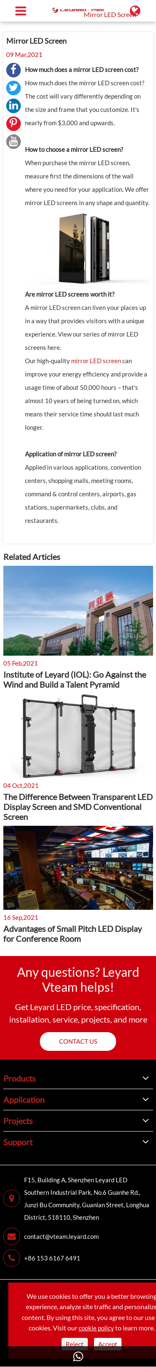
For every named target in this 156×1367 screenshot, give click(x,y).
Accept (107, 1344)
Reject (75, 1344)
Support (17, 1142)
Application (24, 1099)
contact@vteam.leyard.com (51, 1236)
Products (19, 1078)
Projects (18, 1121)
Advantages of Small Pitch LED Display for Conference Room (72, 934)
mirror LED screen (96, 360)
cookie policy (96, 1328)
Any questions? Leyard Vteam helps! (78, 979)
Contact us (78, 1041)
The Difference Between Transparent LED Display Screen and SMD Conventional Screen (78, 807)
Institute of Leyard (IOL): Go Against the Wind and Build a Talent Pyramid (74, 679)
